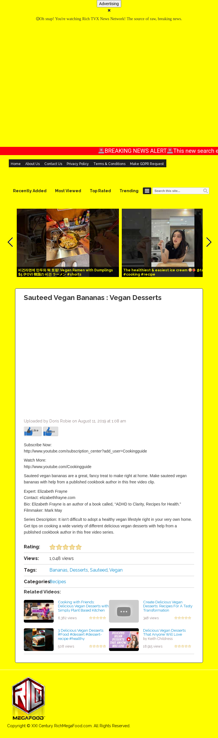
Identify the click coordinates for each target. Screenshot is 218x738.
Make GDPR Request (147, 164)
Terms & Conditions (109, 164)
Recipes (57, 581)
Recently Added (30, 191)
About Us (32, 164)
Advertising (109, 3)
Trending (129, 191)
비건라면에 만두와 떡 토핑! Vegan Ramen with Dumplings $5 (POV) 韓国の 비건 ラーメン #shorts (65, 272)
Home (16, 164)
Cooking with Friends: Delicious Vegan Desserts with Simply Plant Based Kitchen (83, 606)
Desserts (79, 570)
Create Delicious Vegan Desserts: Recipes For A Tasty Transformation (167, 606)
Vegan (116, 570)
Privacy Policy (78, 164)
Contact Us (53, 164)
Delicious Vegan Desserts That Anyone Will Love (164, 632)
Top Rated (100, 191)
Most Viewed (68, 191)
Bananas (58, 570)
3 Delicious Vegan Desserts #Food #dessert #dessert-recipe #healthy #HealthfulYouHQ (80, 636)
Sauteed (99, 570)
